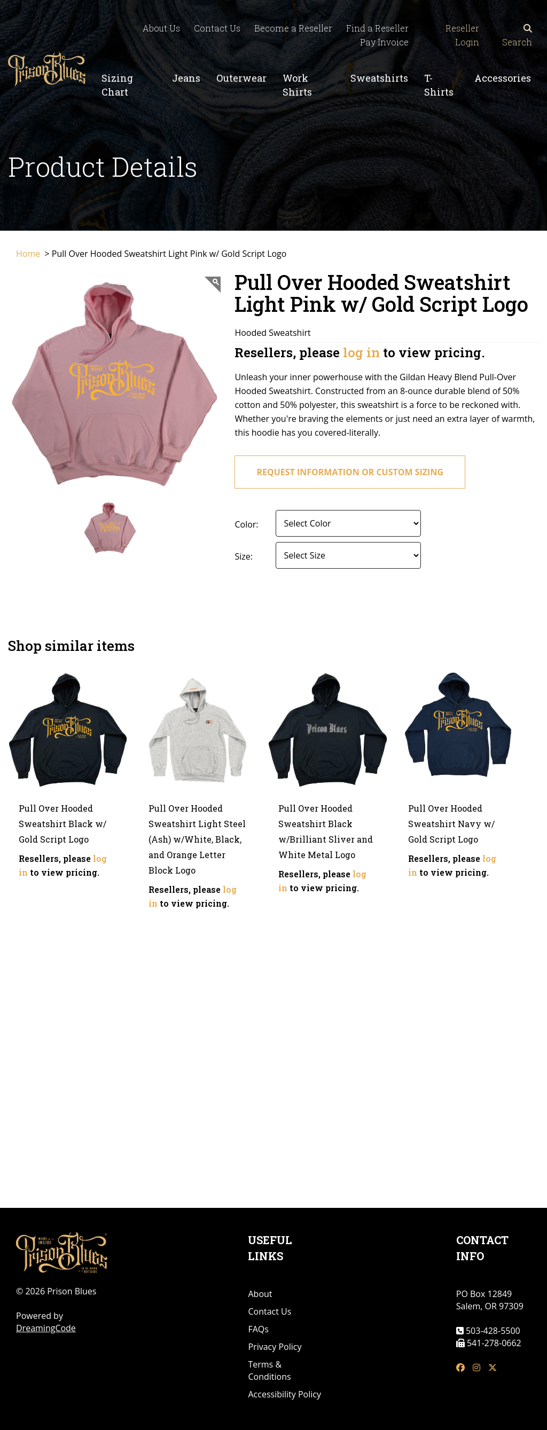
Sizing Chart (117, 85)
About (260, 1294)
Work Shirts (297, 85)
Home (29, 254)
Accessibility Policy (284, 1394)
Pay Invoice (384, 42)
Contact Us (217, 28)
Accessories (502, 78)
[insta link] (476, 1368)
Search (517, 36)
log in (361, 352)
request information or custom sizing (349, 472)
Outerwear (241, 78)
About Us (161, 28)
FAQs (258, 1329)
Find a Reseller (377, 28)
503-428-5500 (492, 1331)
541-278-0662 (493, 1343)
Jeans (186, 78)
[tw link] (492, 1368)
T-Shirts (439, 85)
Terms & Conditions (269, 1370)
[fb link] (460, 1368)
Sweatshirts (379, 78)
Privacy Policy (274, 1347)
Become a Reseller (293, 28)
